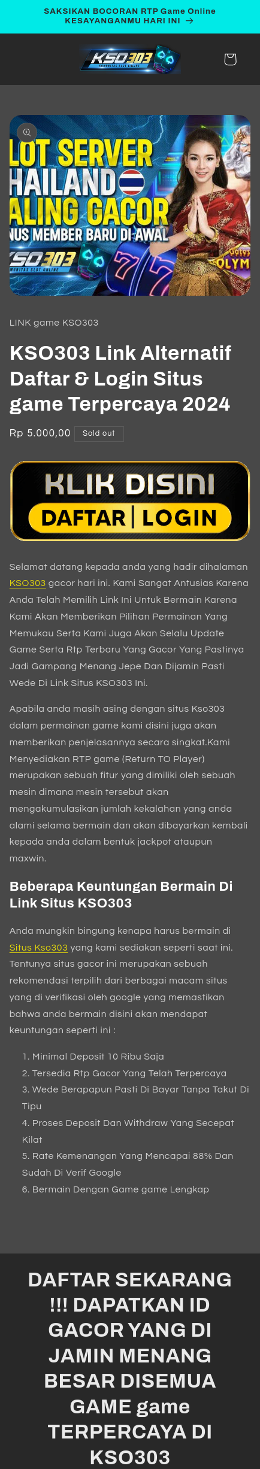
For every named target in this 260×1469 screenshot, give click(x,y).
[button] (230, 59)
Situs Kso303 (39, 947)
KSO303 (28, 583)
